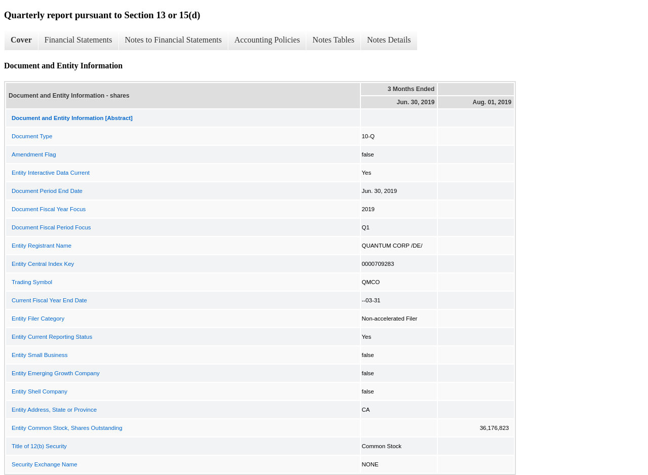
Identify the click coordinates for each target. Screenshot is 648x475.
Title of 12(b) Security (39, 446)
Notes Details (389, 39)
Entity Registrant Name (41, 246)
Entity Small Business (40, 355)
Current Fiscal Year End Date (49, 300)
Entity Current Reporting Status (52, 337)
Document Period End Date (47, 191)
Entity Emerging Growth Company (56, 373)
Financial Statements (78, 39)
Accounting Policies (267, 39)
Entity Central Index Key (43, 264)
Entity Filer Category (38, 318)
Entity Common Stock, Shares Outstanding (67, 428)
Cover (21, 39)
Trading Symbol (32, 282)
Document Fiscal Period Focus (51, 227)
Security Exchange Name (44, 464)
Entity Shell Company (39, 391)
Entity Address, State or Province (54, 410)
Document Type (32, 136)
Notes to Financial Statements (173, 39)
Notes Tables (333, 39)
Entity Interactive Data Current (51, 173)
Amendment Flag (34, 154)
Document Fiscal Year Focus (49, 209)
